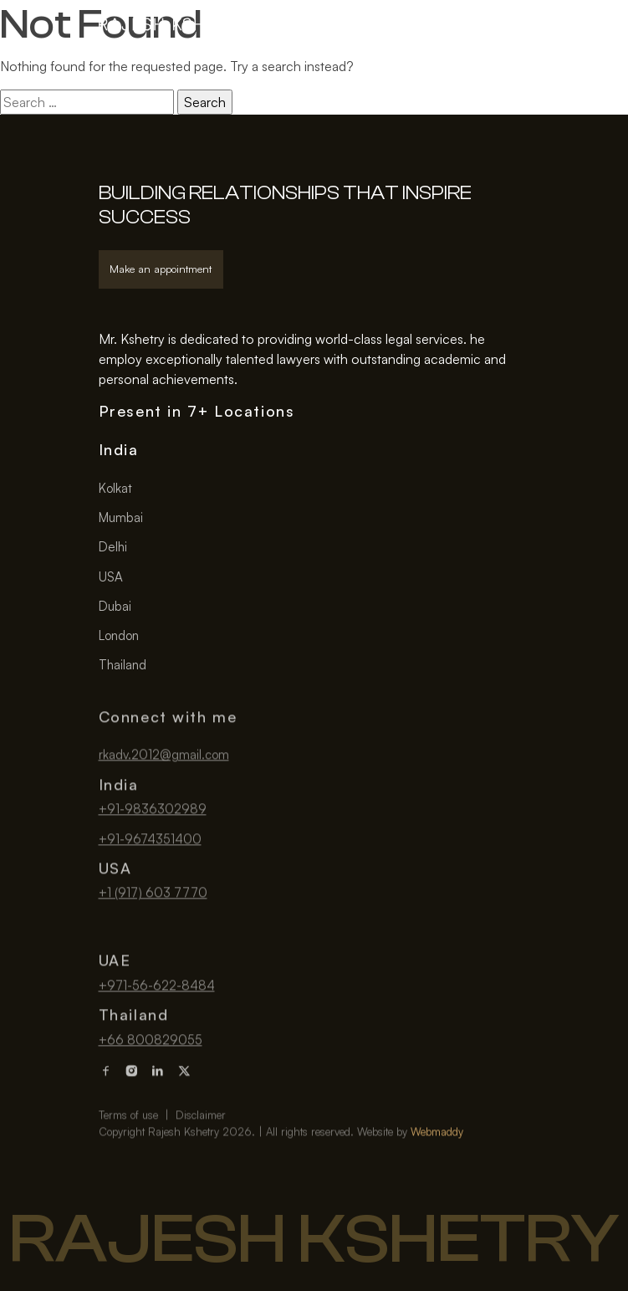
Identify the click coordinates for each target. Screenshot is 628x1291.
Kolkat (115, 488)
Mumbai (121, 517)
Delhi (113, 547)
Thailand (122, 665)
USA (111, 577)
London (119, 635)
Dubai (115, 606)
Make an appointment (161, 268)
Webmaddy (437, 1175)
